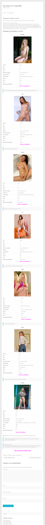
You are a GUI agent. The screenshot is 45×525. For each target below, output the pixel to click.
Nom (4, 485)
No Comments (18, 455)
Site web (4, 498)
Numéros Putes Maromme (7, 521)
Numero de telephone (24, 86)
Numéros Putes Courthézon (7, 523)
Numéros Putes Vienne (6, 520)
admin (5, 455)
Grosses (14, 455)
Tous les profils (10, 12)
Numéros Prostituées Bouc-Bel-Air (36, 457)
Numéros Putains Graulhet (7, 522)
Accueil (4, 12)
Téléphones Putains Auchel (11, 18)
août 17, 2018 (9, 455)
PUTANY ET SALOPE (12, 6)
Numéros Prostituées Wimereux (9, 457)
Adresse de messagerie (7, 492)
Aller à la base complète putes (22, 450)
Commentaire (5, 469)
